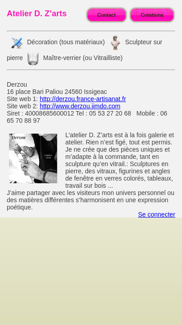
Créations (152, 15)
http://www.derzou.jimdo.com (80, 106)
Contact (106, 15)
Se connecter (157, 214)
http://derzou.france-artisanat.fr (83, 98)
